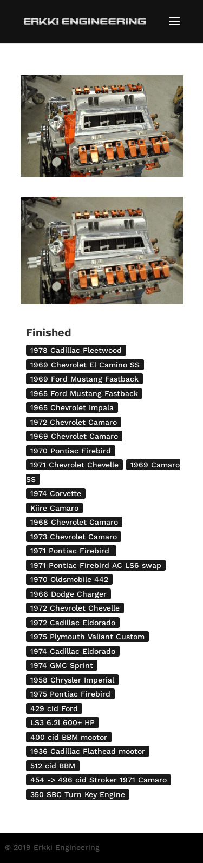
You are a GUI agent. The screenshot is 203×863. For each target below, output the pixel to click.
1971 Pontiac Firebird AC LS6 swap (95, 565)
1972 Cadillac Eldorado (72, 622)
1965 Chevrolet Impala (72, 407)
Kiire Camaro (54, 508)
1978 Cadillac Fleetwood (76, 350)
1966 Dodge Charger (68, 594)
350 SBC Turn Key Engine (77, 794)
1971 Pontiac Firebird (71, 550)
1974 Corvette (55, 493)
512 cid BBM (52, 765)
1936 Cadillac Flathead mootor (87, 751)
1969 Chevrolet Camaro (74, 436)
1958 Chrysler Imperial (72, 679)
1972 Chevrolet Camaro (73, 422)
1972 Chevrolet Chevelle (75, 608)
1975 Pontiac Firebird (70, 694)
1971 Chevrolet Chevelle (74, 464)
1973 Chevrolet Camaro (73, 536)
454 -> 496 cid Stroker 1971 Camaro (98, 779)
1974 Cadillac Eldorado (72, 651)
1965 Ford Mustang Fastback (84, 393)
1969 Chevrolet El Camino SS (85, 364)
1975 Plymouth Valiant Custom (87, 636)
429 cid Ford (54, 708)
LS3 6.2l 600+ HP (62, 722)
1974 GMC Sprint (61, 665)
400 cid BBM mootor (68, 737)
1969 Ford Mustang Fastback (84, 378)
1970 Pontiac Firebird (70, 450)
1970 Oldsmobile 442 (69, 579)
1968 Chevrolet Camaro (74, 522)
